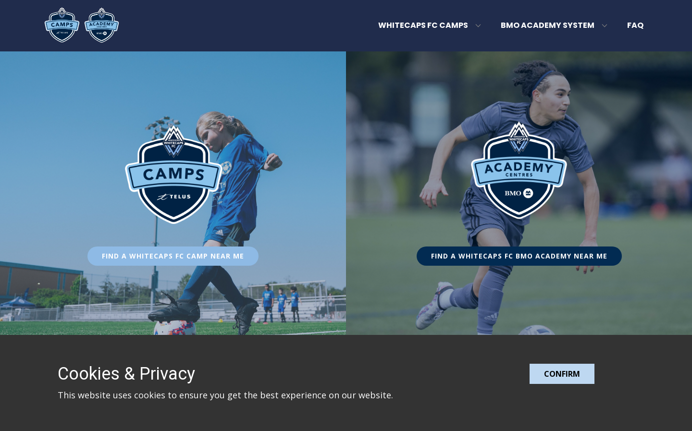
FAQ (635, 25)
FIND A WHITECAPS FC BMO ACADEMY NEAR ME (519, 255)
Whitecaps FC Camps (423, 25)
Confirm (562, 374)
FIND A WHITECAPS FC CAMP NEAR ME (173, 255)
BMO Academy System (547, 25)
